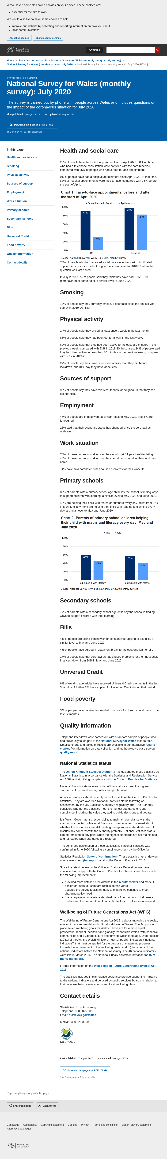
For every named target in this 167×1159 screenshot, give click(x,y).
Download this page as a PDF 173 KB (34, 126)
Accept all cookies (19, 38)
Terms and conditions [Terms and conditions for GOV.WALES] (105, 1124)
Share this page (22, 1105)
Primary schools (18, 210)
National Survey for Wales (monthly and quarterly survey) (86, 60)
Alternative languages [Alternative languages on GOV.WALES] (19, 1128)
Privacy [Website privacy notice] (85, 1124)
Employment (15, 192)
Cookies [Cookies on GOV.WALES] (72, 1124)
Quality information (20, 253)
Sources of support (20, 183)
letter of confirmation (102, 856)
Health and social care (22, 157)
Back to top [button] (49, 1105)
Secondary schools (20, 218)
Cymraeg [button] (94, 49)
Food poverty (16, 245)
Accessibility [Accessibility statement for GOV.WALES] (30, 1124)
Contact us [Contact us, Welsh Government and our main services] (13, 1124)
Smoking (13, 166)
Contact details (17, 262)
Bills (10, 227)
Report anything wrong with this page (28, 1093)
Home (10, 60)
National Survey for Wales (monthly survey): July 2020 (40, 64)
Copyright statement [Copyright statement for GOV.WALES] (52, 1124)
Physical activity (18, 174)
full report (90, 860)
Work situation (17, 201)
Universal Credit (18, 236)
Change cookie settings (48, 38)
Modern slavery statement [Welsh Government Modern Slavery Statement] (136, 1124)
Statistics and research (33, 60)
